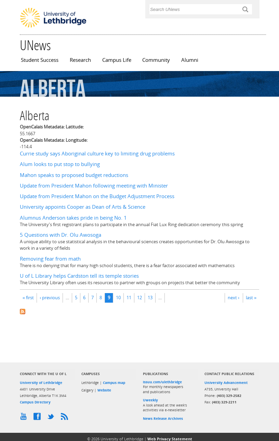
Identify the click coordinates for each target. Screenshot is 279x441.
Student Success (39, 60)
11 (129, 297)
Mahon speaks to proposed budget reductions (74, 175)
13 (150, 297)
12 (139, 297)
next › (233, 297)
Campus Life (116, 60)
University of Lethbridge (41, 382)
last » (251, 297)
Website (104, 390)
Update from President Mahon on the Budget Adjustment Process (97, 196)
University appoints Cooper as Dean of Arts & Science (82, 206)
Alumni (189, 60)
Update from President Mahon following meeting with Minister (94, 185)
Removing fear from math (50, 258)
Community (156, 60)
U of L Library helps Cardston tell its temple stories (79, 275)
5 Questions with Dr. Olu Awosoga (60, 234)
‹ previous (50, 297)
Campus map (114, 382)
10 (118, 297)
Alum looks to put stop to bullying (60, 164)
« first (28, 297)
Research (80, 60)
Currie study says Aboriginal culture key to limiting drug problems (97, 153)
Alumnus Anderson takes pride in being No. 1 (73, 217)
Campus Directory (35, 402)
